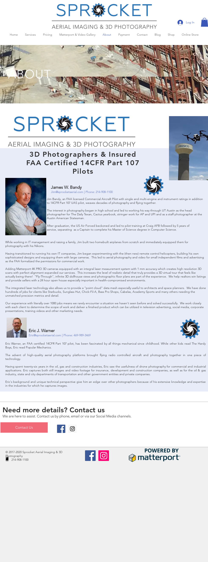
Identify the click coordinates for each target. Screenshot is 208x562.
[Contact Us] (24, 427)
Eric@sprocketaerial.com (45, 335)
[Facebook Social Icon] (61, 429)
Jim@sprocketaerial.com (67, 192)
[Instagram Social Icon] (72, 429)
